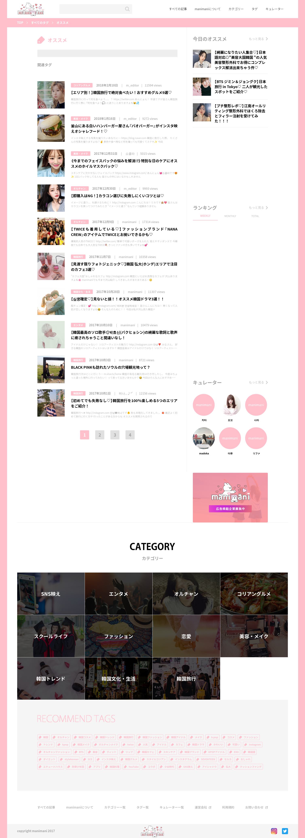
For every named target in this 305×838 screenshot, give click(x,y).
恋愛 (186, 636)
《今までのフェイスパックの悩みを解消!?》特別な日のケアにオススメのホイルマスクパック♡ (124, 163)
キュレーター (275, 9)
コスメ (230, 737)
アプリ (96, 767)
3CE (90, 759)
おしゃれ (245, 759)
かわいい (218, 744)
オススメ (62, 22)
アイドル (161, 744)
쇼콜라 (130, 153)
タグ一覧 (142, 807)
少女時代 (169, 767)
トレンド (48, 744)
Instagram (255, 744)
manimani (129, 221)
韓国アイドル (178, 737)
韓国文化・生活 (81, 292)
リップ (129, 752)
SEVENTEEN (208, 759)
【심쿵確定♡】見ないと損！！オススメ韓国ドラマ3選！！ (118, 299)
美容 (95, 752)
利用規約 (228, 807)
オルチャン (186, 593)
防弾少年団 (78, 767)
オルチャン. (79, 188)
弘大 (228, 767)
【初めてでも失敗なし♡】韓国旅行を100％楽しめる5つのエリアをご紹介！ (124, 403)
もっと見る (256, 39)
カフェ (179, 744)
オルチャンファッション (56, 752)
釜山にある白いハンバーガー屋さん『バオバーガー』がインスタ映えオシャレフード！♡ (124, 128)
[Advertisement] (230, 165)
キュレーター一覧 (172, 807)
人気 (145, 744)
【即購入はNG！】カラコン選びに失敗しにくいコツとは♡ (117, 195)
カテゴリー (236, 9)
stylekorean (71, 759)
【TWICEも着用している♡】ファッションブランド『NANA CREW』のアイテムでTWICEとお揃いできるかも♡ (124, 231)
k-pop (214, 737)
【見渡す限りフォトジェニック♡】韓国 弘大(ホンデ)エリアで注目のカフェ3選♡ (124, 266)
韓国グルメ (131, 759)
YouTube (134, 767)
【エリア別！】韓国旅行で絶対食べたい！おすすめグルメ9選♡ (121, 92)
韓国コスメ (85, 737)
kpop (65, 744)
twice (130, 744)
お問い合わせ (254, 807)
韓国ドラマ (198, 744)
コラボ (151, 767)
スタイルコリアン (156, 759)
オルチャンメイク (108, 744)
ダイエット (49, 759)
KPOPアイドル (216, 752)
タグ (255, 9)
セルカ (228, 759)
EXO (236, 752)
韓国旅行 (78, 257)
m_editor (132, 85)
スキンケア (169, 752)
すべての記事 (178, 9)
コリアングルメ (81, 85)
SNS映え (51, 593)
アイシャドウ (209, 767)
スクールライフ (51, 636)
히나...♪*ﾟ (126, 393)
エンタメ (78, 325)
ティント (111, 752)
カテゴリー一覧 (115, 807)
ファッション (118, 636)
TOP (20, 22)
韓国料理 (114, 767)
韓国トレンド (50, 678)
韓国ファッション (152, 737)
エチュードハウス (53, 767)
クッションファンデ (251, 767)
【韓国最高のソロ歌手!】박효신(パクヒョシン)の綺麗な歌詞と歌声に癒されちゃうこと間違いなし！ (124, 335)
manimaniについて (208, 9)
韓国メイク (83, 744)
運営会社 (201, 807)
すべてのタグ (40, 22)
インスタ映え (108, 759)
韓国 (45, 737)
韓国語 (251, 752)
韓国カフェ (148, 752)
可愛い (236, 744)
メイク (198, 737)
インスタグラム (183, 759)
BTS (81, 752)
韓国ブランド (192, 752)
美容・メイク (80, 118)
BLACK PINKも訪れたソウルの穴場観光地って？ (110, 367)
